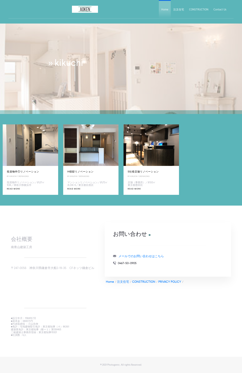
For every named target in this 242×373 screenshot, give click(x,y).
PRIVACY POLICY (169, 282)
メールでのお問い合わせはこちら (141, 256)
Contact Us (219, 9)
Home (164, 9)
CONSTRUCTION (198, 9)
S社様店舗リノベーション (143, 171)
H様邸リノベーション (80, 171)
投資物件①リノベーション (23, 171)
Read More (13, 189)
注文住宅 (178, 9)
